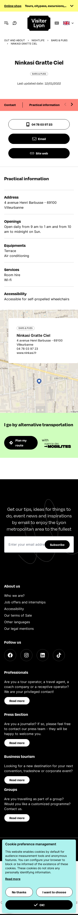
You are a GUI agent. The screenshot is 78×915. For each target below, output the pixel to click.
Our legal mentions (19, 628)
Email (39, 139)
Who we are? (14, 596)
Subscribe (57, 545)
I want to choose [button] (54, 892)
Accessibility (14, 609)
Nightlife (38, 40)
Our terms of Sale (18, 615)
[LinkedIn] (43, 655)
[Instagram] (26, 655)
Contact (10, 105)
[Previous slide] (65, 104)
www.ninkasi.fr (26, 352)
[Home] (39, 23)
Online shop (12, 5)
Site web (39, 153)
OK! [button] (39, 905)
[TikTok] (59, 655)
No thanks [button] (19, 892)
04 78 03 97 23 (39, 124)
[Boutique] (57, 23)
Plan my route (18, 442)
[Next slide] (72, 104)
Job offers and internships (25, 602)
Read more (17, 701)
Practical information (44, 105)
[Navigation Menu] (6, 23)
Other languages (17, 622)
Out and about (14, 40)
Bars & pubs (59, 40)
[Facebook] (10, 655)
